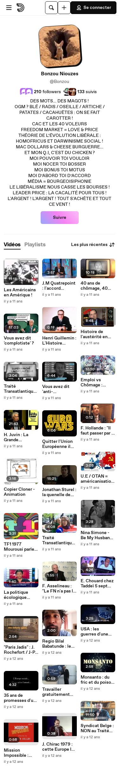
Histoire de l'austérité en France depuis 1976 (95, 334)
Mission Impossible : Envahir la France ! (16, 753)
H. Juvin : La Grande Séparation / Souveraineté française (17, 437)
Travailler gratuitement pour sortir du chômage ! (56, 692)
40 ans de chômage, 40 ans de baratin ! (96, 286)
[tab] (12, 245)
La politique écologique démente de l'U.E (16, 595)
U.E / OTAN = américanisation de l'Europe (97, 479)
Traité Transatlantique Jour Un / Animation (20, 389)
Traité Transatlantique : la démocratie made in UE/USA (59, 540)
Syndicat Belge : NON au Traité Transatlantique (97, 728)
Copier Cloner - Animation (19, 492)
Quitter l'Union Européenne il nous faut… (57, 444)
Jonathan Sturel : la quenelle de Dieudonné (59, 492)
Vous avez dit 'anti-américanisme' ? (59, 389)
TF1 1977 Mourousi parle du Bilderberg (19, 547)
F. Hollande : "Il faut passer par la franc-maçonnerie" (98, 431)
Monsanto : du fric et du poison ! (97, 680)
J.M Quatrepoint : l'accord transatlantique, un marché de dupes (59, 286)
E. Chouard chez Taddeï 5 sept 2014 (97, 583)
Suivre (59, 217)
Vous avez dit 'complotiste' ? (19, 341)
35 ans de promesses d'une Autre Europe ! (21, 698)
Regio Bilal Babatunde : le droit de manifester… (56, 644)
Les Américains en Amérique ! (20, 292)
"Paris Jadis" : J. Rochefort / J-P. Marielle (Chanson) (20, 650)
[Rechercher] (51, 7)
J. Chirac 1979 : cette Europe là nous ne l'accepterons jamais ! (58, 747)
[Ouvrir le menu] (9, 7)
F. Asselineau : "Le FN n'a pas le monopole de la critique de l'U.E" (59, 589)
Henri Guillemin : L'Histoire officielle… (59, 341)
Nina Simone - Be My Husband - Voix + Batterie (98, 535)
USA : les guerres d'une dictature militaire (94, 632)
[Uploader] (64, 7)
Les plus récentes (93, 245)
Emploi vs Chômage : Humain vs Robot (91, 382)
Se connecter (93, 7)
